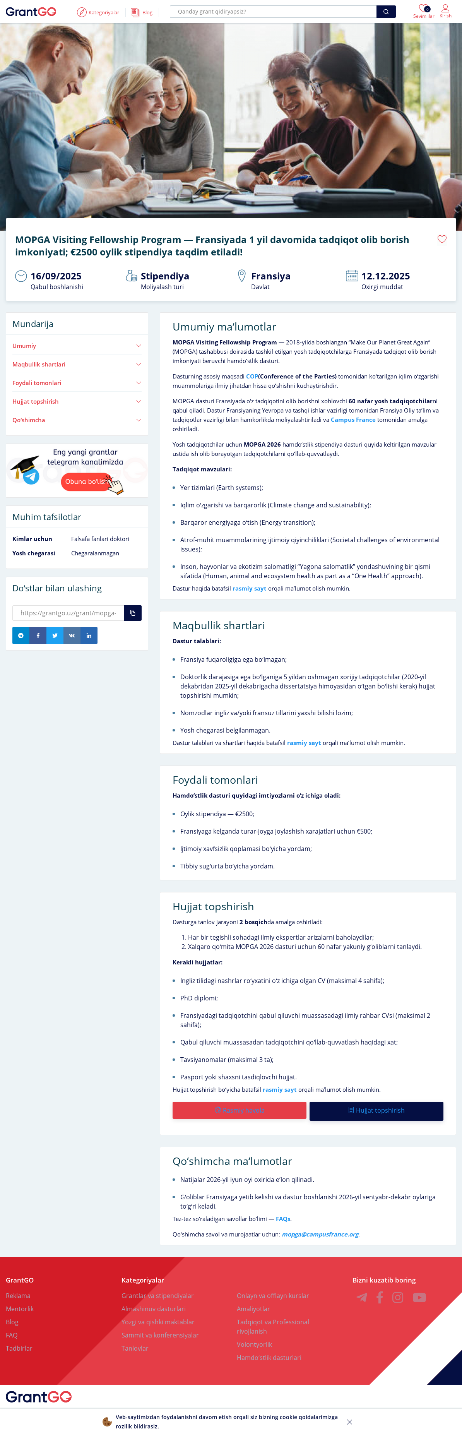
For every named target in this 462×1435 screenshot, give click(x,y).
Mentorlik (20, 1305)
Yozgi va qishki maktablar (158, 1319)
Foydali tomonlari (77, 381)
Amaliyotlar (253, 1305)
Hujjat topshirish (77, 400)
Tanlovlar (135, 1345)
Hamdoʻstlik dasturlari (269, 1354)
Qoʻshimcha (77, 418)
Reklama (18, 1292)
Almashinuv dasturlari (153, 1305)
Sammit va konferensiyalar (160, 1332)
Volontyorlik (254, 1341)
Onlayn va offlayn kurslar (273, 1292)
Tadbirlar (19, 1345)
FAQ (11, 1332)
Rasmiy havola (239, 1109)
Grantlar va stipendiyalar (157, 1292)
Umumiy (77, 344)
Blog (12, 1319)
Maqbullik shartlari (77, 363)
